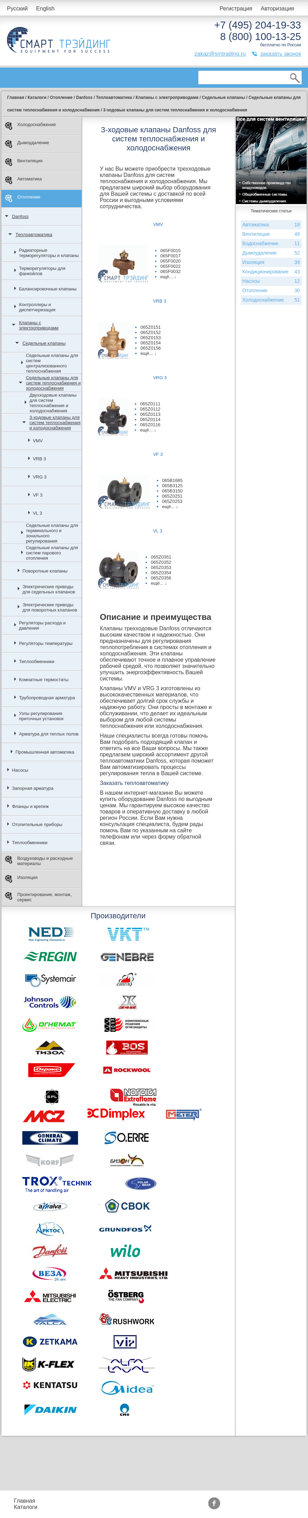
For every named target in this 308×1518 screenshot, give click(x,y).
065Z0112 (150, 409)
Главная (24, 1501)
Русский (17, 8)
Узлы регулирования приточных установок (41, 716)
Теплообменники (36, 661)
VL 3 (37, 513)
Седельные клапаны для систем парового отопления (52, 553)
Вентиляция (24, 162)
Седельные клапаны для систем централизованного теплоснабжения (52, 363)
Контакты (63, 1507)
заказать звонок (280, 54)
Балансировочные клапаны (47, 288)
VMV (38, 440)
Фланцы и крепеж (30, 806)
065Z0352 (161, 562)
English (45, 8)
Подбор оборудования (128, 1501)
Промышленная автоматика (44, 752)
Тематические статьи (247, 1507)
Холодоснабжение (30, 126)
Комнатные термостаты (43, 679)
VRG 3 (39, 477)
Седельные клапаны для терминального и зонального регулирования (52, 533)
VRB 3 (39, 458)
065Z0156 (150, 348)
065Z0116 (150, 424)
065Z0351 (161, 557)
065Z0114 (150, 419)
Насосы (20, 770)
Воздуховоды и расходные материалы (39, 861)
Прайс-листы (68, 1501)
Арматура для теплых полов (48, 734)
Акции (178, 1501)
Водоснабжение (271, 243)
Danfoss (20, 216)
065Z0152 (150, 332)
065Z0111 (150, 403)
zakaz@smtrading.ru (220, 54)
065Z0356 (161, 578)
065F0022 (170, 266)
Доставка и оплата (123, 1507)
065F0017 (170, 255)
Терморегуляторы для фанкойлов (42, 271)
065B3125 (172, 485)
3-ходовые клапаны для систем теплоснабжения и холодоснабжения (54, 422)
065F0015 (170, 250)
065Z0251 (172, 496)
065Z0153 (150, 337)
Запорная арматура (32, 788)
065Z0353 (161, 567)
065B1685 (172, 480)
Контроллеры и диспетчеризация (37, 307)
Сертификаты (188, 1507)
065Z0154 (150, 342)
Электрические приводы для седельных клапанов (48, 589)
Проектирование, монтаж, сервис (38, 897)
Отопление (22, 198)
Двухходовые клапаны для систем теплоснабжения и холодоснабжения (52, 402)
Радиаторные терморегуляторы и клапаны (49, 253)
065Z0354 (161, 572)
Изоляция (21, 879)
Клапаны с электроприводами (39, 325)
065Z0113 (150, 414)
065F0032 (170, 271)
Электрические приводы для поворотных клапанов (49, 607)
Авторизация (277, 8)
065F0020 (170, 261)
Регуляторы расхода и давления (42, 625)
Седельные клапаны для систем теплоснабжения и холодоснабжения (53, 383)
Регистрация (236, 8)
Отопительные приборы (37, 824)
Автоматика (23, 180)
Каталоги (25, 1507)
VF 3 (37, 495)
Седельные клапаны (44, 343)
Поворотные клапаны (45, 571)
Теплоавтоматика (33, 234)
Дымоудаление (27, 144)
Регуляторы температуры (45, 643)
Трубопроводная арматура (47, 697)
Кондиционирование (271, 272)
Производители (240, 1501)
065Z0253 (172, 501)
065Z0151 (150, 327)
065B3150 (172, 490)
